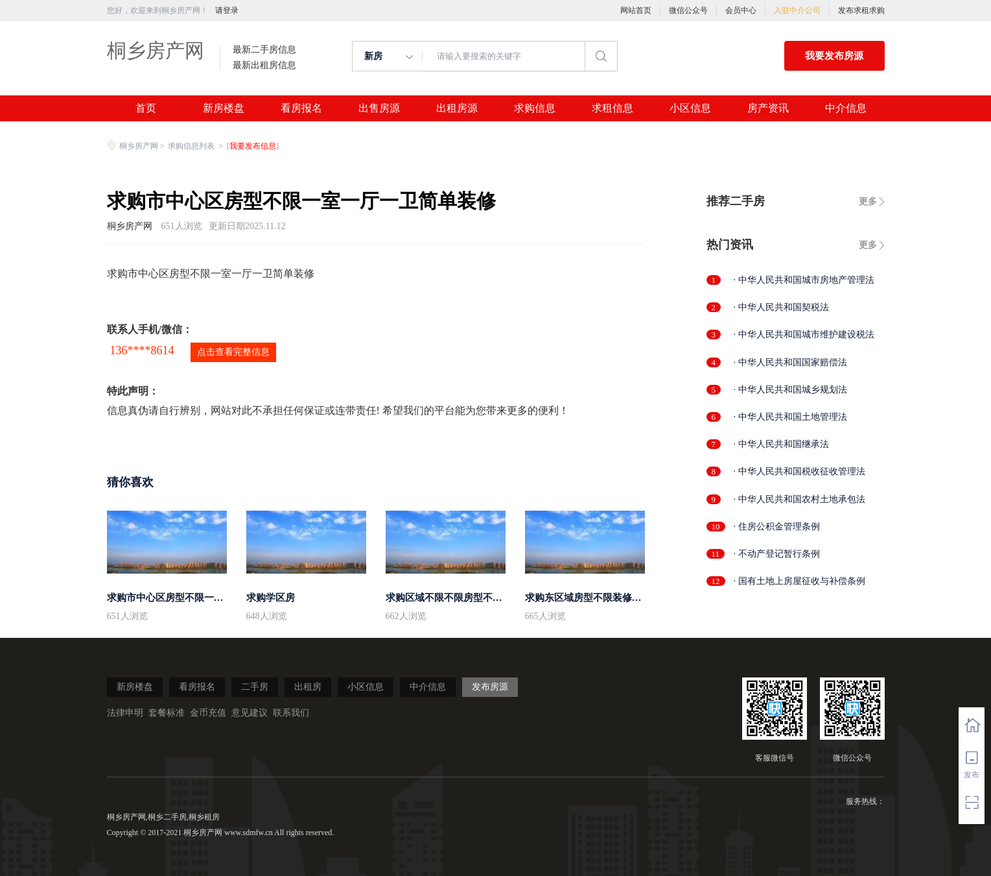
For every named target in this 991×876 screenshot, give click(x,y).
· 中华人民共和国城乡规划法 (790, 390)
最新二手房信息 (264, 50)
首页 (146, 108)
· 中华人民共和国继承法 (781, 444)
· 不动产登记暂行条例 (777, 554)
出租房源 (457, 108)
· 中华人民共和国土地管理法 (790, 417)
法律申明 (125, 713)
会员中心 (740, 10)
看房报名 (301, 108)
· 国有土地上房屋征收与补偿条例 (799, 581)
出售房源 (379, 108)
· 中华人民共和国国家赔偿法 (790, 362)
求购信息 (535, 108)
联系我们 (291, 713)
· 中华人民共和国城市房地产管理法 (804, 280)
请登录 (227, 10)
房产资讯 (768, 108)
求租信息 (612, 108)
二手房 (254, 687)
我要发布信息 (252, 146)
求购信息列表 (192, 146)
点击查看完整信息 (233, 352)
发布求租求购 (861, 10)
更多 (868, 201)
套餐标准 (166, 713)
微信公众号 (688, 10)
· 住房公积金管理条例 (777, 526)
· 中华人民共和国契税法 (781, 307)
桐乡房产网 (155, 50)
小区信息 (690, 108)
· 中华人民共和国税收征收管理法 (799, 471)
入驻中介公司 (797, 10)
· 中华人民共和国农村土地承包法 (799, 499)
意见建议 (249, 713)
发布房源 (490, 687)
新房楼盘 (223, 108)
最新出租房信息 (264, 65)
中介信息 (846, 108)
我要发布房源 (834, 56)
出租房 (307, 687)
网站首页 (635, 10)
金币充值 (208, 713)
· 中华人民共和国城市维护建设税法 (804, 334)
